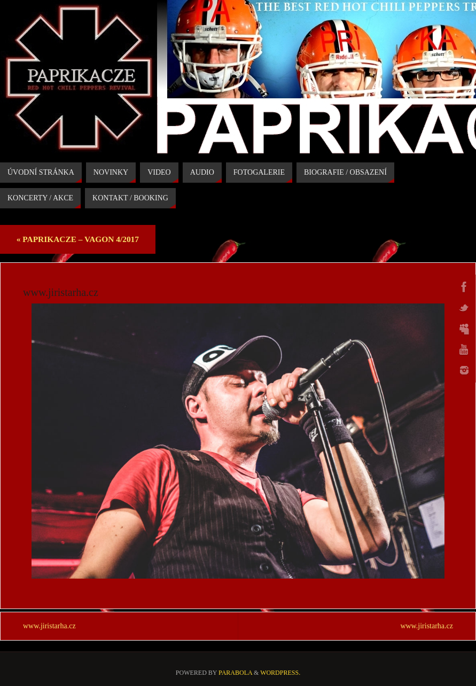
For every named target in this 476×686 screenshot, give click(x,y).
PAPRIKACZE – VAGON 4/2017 (78, 239)
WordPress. (280, 672)
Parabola (235, 672)
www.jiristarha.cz (49, 626)
